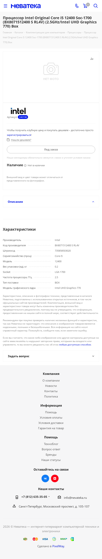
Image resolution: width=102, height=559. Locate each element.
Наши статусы (51, 460)
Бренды (51, 454)
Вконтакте (45, 478)
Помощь (51, 412)
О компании (51, 380)
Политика (51, 396)
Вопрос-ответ (51, 449)
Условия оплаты (51, 417)
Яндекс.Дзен (55, 478)
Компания (51, 374)
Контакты (51, 391)
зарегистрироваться (19, 135)
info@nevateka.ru (75, 498)
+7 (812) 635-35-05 (34, 497)
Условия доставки (51, 423)
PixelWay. (58, 546)
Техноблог (51, 444)
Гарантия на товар (51, 428)
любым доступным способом (75, 344)
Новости (51, 386)
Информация (51, 405)
